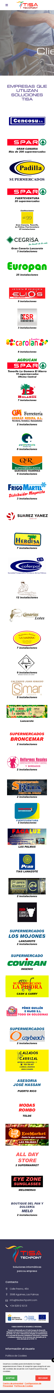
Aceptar (10, 1378)
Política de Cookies (16, 1355)
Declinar (43, 1378)
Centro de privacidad (13, 1383)
